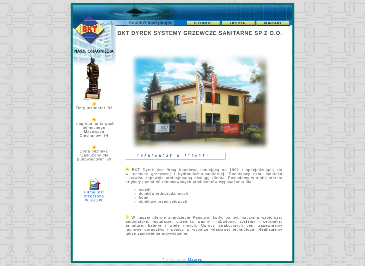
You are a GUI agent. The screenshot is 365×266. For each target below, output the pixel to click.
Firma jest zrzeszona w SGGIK (94, 191)
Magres (195, 259)
